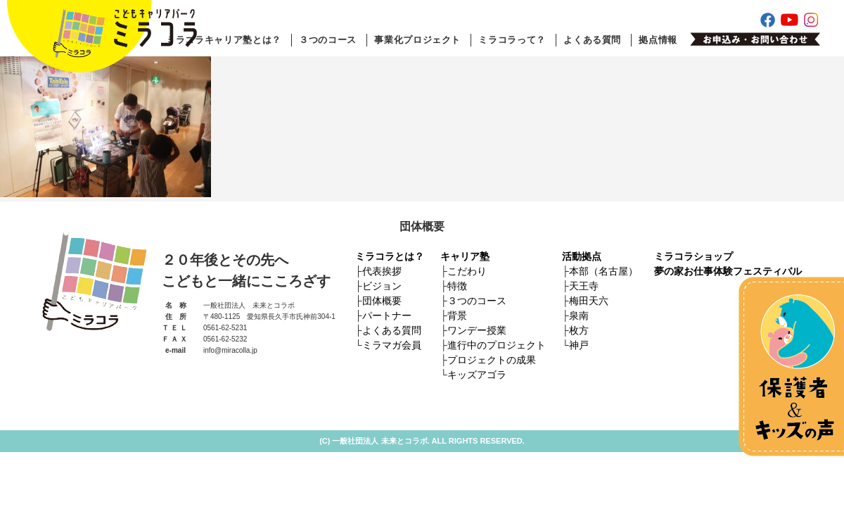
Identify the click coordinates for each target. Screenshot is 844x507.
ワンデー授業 (476, 330)
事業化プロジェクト (417, 40)
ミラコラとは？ (389, 256)
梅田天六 (588, 300)
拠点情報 (658, 40)
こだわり (467, 271)
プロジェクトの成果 (491, 359)
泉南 (579, 315)
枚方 (579, 330)
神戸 (579, 345)
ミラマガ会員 (391, 345)
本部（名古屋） (603, 271)
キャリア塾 (465, 256)
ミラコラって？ (512, 40)
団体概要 (382, 300)
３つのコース (328, 40)
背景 (457, 315)
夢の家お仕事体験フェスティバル (728, 271)
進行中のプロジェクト (496, 345)
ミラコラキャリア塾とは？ (223, 40)
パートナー (386, 315)
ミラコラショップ (693, 256)
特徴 (457, 286)
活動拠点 (581, 256)
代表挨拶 (382, 271)
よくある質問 (592, 40)
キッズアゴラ (476, 374)
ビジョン (382, 286)
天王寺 (584, 286)
